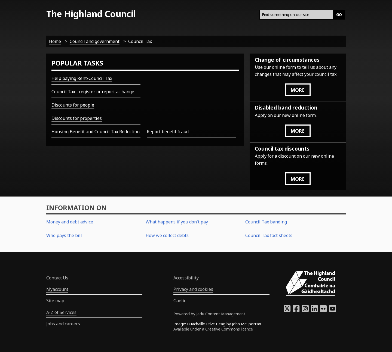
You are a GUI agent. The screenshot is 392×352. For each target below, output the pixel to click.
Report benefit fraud (168, 132)
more (297, 89)
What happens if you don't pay (177, 222)
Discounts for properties (76, 118)
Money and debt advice (69, 222)
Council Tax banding (266, 222)
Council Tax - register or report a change (92, 92)
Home (55, 41)
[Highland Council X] (287, 310)
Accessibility (186, 278)
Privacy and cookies (193, 289)
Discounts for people (72, 105)
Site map (55, 301)
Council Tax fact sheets (268, 235)
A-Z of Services (61, 312)
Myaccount (57, 289)
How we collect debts (167, 235)
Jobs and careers (63, 324)
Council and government (95, 41)
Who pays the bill (64, 235)
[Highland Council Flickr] (323, 310)
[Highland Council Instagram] (305, 310)
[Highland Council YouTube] (332, 310)
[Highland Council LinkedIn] (314, 310)
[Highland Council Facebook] (296, 310)
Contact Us (57, 278)
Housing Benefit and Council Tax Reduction (95, 132)
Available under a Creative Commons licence (213, 329)
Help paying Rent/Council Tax (81, 78)
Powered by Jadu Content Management (209, 313)
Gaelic (179, 301)
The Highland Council (91, 14)
